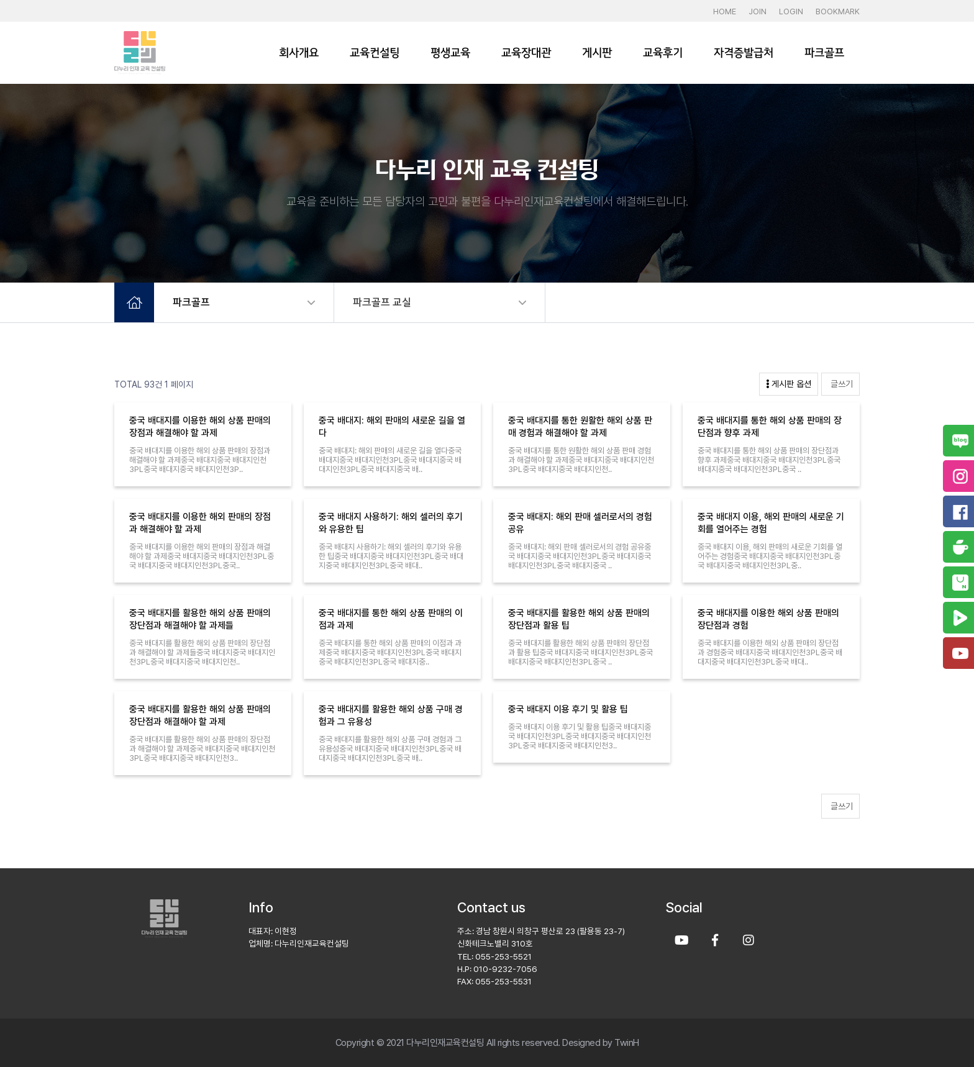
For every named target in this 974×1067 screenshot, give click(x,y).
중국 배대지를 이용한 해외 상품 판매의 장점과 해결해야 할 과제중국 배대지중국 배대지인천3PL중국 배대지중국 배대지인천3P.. (199, 460)
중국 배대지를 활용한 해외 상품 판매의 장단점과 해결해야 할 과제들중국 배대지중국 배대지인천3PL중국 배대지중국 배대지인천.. (202, 652)
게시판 (597, 53)
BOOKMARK (838, 11)
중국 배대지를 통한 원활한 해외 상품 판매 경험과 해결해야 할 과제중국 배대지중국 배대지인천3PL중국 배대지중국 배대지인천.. (581, 460)
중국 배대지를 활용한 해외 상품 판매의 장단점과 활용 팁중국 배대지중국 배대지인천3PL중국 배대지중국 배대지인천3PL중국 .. (580, 652)
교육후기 (663, 53)
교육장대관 (526, 53)
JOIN (758, 11)
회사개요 (299, 53)
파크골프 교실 (382, 302)
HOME (724, 11)
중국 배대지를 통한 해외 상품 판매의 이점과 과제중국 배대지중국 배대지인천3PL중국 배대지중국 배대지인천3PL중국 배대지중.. (390, 652)
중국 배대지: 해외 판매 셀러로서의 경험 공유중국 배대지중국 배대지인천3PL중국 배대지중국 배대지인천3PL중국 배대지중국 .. (579, 556)
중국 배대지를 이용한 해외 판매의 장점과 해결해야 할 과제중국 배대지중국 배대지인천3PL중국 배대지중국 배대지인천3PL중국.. (201, 556)
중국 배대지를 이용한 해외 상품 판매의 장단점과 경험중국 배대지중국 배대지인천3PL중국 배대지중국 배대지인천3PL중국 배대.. (770, 652)
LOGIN (791, 11)
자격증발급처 (743, 53)
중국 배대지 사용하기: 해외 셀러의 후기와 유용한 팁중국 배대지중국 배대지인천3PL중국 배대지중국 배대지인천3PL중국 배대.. (391, 556)
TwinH (626, 1042)
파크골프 (824, 53)
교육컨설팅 (374, 53)
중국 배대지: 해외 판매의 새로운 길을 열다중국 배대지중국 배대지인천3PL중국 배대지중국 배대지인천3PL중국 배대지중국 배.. (390, 460)
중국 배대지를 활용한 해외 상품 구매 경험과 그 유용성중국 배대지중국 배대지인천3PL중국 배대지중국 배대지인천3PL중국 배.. (390, 749)
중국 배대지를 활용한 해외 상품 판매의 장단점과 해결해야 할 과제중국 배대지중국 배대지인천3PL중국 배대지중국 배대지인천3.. (202, 749)
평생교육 (450, 53)
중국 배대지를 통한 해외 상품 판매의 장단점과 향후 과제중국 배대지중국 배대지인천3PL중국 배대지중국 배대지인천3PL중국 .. (769, 460)
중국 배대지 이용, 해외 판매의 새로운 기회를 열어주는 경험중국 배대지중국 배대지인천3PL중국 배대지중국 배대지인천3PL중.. (770, 556)
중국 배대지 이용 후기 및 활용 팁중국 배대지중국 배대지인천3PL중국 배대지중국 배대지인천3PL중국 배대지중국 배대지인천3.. (579, 736)
